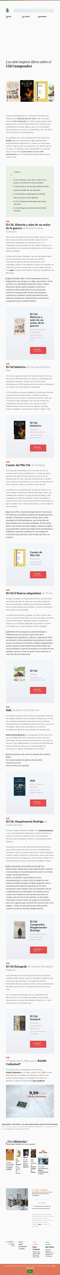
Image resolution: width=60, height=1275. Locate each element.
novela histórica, (46, 832)
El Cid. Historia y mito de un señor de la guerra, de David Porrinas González (30, 181)
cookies (22, 1254)
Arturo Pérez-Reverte (15, 736)
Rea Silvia (49, 1252)
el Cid (8, 141)
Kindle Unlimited (13, 1077)
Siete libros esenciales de (33, 1171)
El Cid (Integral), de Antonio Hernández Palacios (30, 209)
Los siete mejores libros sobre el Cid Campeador (40, 1129)
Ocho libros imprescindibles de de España (43, 1175)
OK (30, 1271)
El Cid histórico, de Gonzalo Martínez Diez (31, 187)
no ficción (26, 17)
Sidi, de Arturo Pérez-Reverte (26, 198)
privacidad (23, 1251)
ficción (8, 17)
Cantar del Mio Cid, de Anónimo (27, 190)
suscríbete (42, 17)
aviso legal (21, 1248)
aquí (11, 271)
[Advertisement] (30, 40)
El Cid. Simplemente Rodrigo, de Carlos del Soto (30, 203)
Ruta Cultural (36, 1253)
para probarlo (39, 1086)
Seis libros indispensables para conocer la (10, 1170)
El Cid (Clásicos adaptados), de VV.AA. (29, 194)
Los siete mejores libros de (26, 1168)
